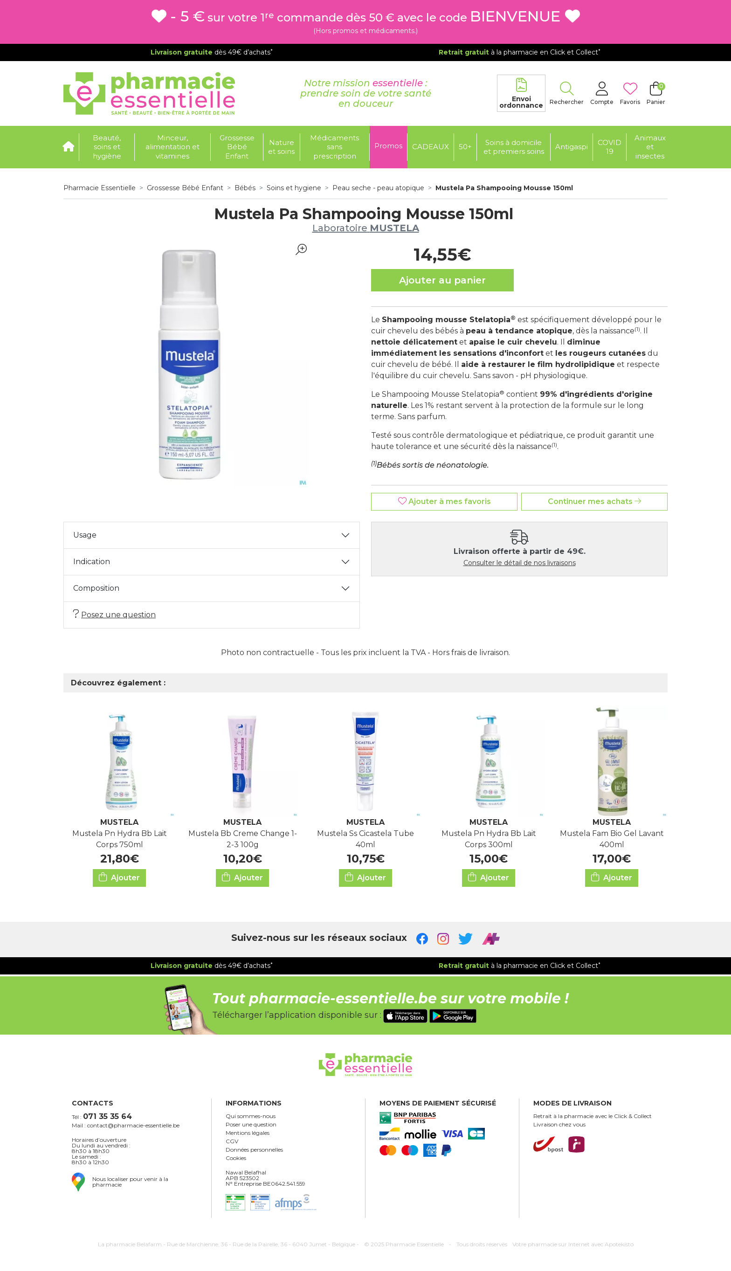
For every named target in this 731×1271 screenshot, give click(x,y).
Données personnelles (254, 1150)
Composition (96, 588)
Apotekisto (573, 1244)
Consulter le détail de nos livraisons (519, 563)
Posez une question (114, 614)
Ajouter (119, 877)
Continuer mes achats (594, 501)
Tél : (102, 1116)
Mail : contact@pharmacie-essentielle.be (125, 1125)
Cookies (236, 1158)
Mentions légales (247, 1133)
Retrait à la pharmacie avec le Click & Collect (592, 1116)
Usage (85, 535)
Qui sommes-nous (251, 1116)
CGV (232, 1141)
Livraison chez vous (559, 1124)
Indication (91, 561)
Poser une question (251, 1124)
